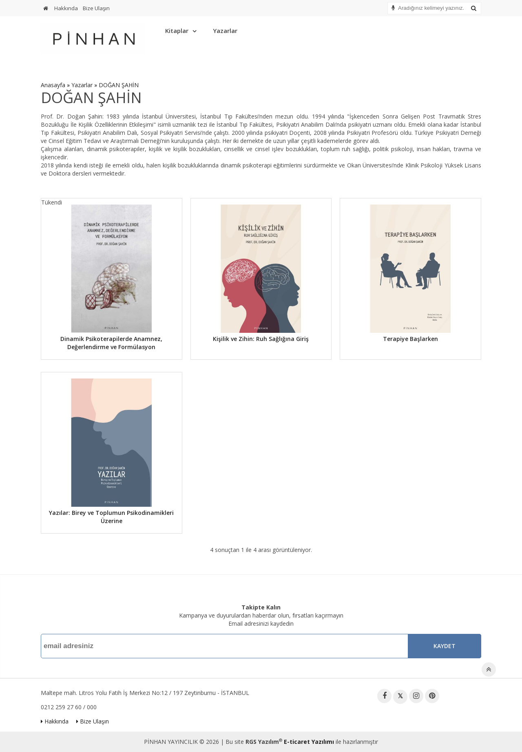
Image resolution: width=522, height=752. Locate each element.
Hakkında (66, 8)
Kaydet (445, 646)
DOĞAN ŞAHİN (119, 85)
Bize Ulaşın (96, 8)
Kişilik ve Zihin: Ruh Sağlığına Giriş (261, 339)
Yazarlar (225, 30)
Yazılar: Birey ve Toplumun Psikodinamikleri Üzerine (111, 517)
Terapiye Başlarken (410, 339)
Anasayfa (53, 85)
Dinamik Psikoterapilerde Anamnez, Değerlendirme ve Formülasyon (111, 343)
